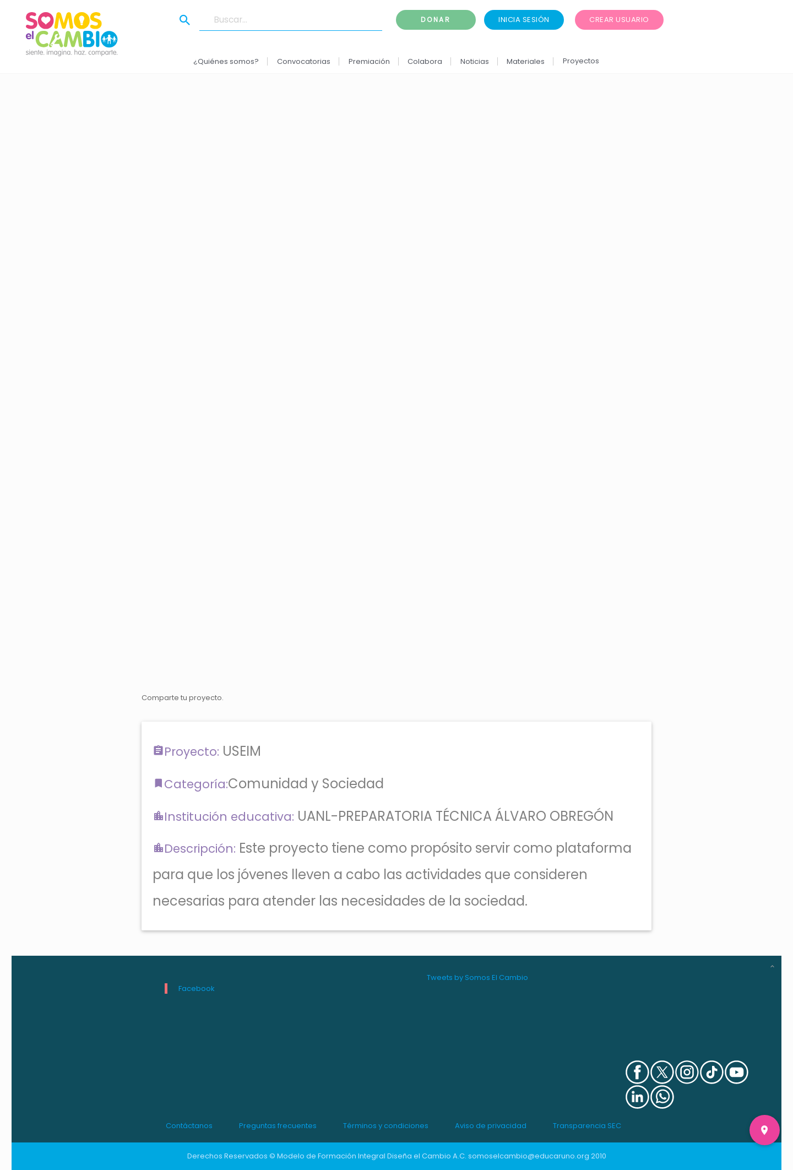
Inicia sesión (524, 19)
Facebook (196, 988)
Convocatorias (303, 61)
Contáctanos (189, 1125)
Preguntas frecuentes (278, 1125)
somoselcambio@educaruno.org (528, 1156)
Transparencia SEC (587, 1125)
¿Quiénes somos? (226, 61)
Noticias (474, 61)
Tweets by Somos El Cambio (477, 977)
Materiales (526, 61)
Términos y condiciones (385, 1125)
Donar (435, 19)
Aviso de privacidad (490, 1125)
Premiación (369, 61)
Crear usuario (619, 19)
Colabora (425, 61)
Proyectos (581, 61)
